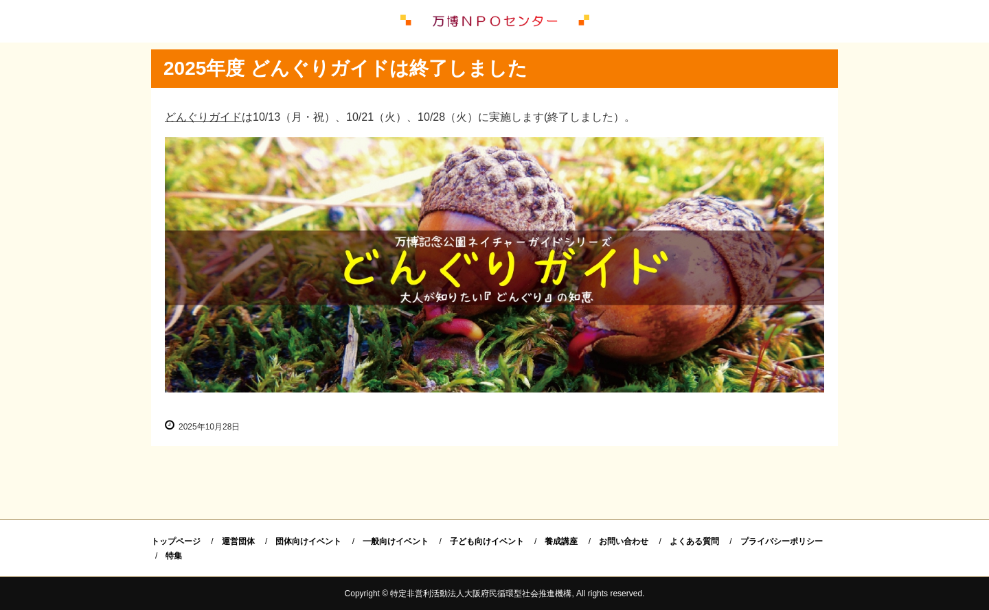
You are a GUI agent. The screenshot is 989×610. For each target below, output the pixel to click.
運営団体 (238, 541)
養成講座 (561, 541)
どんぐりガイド (203, 117)
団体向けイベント (308, 541)
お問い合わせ (623, 541)
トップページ (176, 541)
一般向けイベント (396, 541)
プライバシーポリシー (781, 541)
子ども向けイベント (487, 541)
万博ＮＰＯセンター (494, 21)
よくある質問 (694, 541)
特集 (174, 556)
